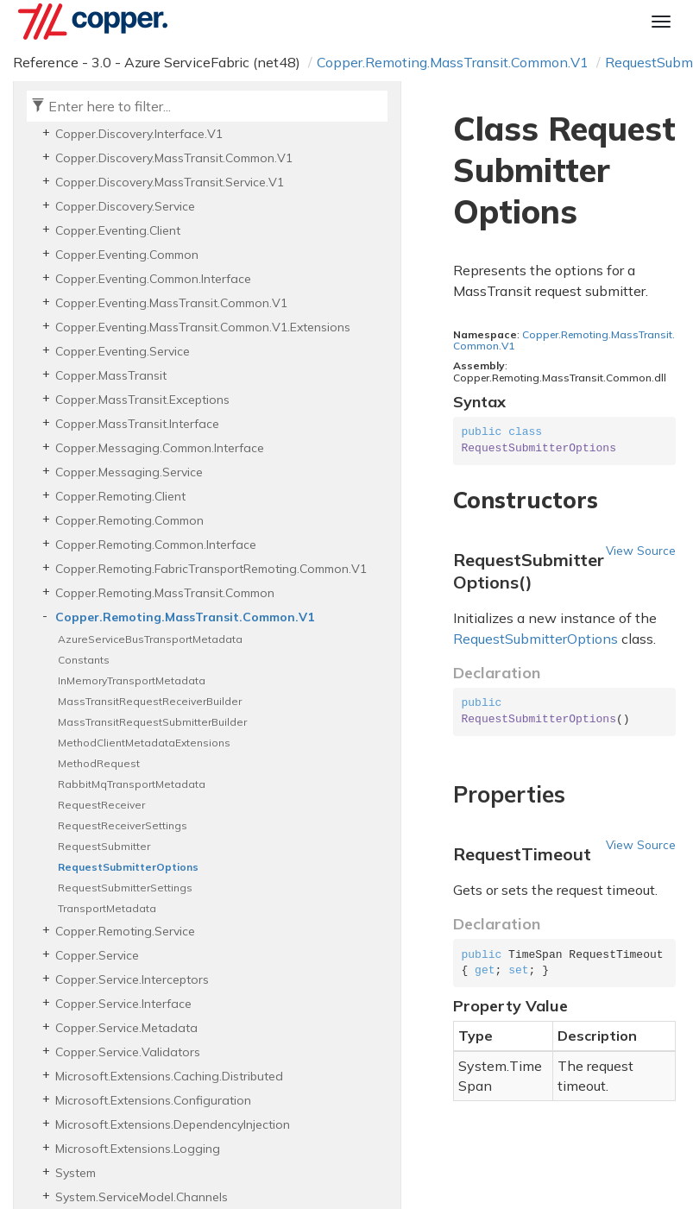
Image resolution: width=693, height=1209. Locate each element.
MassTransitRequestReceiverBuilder (150, 701)
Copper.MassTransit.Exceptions (142, 399)
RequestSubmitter (104, 846)
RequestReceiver (101, 804)
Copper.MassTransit (111, 375)
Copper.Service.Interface (123, 1003)
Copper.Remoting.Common (129, 520)
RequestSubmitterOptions (128, 866)
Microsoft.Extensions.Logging (137, 1148)
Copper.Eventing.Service (122, 351)
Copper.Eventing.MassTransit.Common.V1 (171, 303)
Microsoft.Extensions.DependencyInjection (172, 1124)
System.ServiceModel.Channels (141, 1197)
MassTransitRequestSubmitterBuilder (152, 721)
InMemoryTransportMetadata (131, 680)
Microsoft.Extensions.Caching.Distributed (169, 1076)
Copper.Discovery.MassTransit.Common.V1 (174, 158)
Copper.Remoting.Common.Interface (155, 544)
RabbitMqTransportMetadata (131, 784)
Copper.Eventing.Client (117, 230)
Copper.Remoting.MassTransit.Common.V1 (453, 62)
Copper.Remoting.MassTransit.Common (164, 593)
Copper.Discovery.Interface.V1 (139, 134)
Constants (84, 659)
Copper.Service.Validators (127, 1052)
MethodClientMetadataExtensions (144, 742)
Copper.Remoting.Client (120, 496)
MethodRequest (99, 763)
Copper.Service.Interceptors (132, 979)
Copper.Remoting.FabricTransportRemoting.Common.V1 (211, 568)
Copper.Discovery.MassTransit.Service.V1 (169, 182)
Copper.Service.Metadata (126, 1028)
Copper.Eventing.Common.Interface (153, 279)
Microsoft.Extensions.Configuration (153, 1100)
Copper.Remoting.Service (125, 931)
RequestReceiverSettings (122, 825)
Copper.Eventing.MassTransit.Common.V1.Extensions (202, 327)
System (75, 1173)
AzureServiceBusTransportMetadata (150, 639)
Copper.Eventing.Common (126, 254)
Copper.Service (97, 955)
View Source (641, 550)
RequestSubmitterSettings (125, 887)
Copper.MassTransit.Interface (137, 423)
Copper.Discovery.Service (125, 206)
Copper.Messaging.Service (129, 472)
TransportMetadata (107, 908)
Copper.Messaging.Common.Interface (159, 448)
